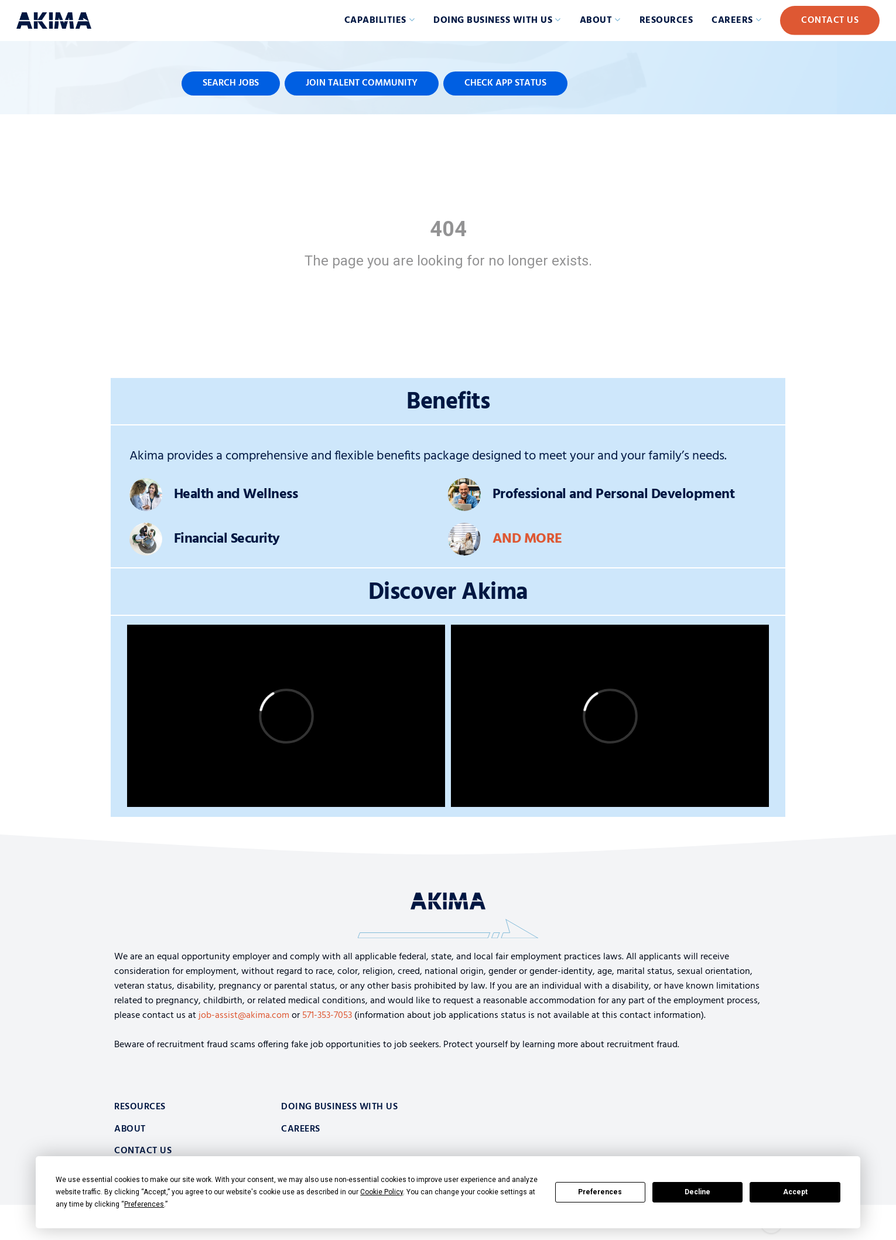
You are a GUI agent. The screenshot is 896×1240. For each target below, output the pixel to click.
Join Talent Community (362, 83)
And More (527, 539)
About (596, 20)
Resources (666, 20)
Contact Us (830, 20)
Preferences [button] (144, 1204)
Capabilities (375, 20)
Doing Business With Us (339, 1107)
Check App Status (505, 83)
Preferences (600, 1192)
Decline (697, 1192)
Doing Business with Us (492, 20)
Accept (795, 1192)
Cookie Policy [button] (381, 1192)
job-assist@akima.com (244, 1015)
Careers (732, 20)
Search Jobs (231, 83)
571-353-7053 (327, 1015)
